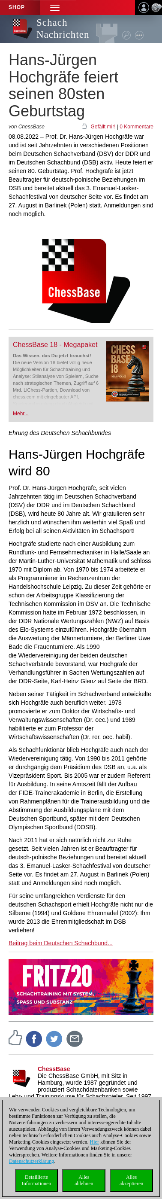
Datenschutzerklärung (31, 1161)
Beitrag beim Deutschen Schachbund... (61, 943)
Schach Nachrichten (62, 28)
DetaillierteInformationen (36, 1180)
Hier (94, 1142)
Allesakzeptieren (131, 1180)
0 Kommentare (136, 127)
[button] (55, 7)
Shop (17, 7)
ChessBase (54, 1068)
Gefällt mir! (102, 127)
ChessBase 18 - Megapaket (55, 344)
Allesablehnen (84, 1180)
